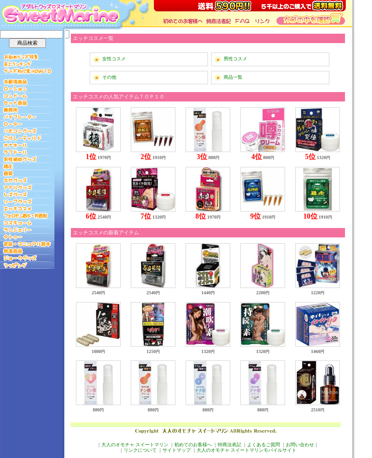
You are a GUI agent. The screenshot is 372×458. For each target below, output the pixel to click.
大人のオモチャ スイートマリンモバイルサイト (246, 450)
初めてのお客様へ (193, 444)
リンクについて (140, 450)
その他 (109, 77)
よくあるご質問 (263, 444)
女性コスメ (114, 59)
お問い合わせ (300, 444)
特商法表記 (229, 444)
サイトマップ (177, 450)
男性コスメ (235, 59)
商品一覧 (233, 77)
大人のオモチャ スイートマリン (134, 444)
